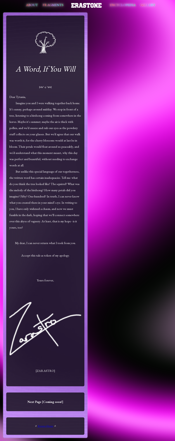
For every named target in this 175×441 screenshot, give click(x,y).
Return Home (45, 426)
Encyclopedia (123, 5)
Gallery (147, 5)
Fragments (53, 5)
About (32, 5)
